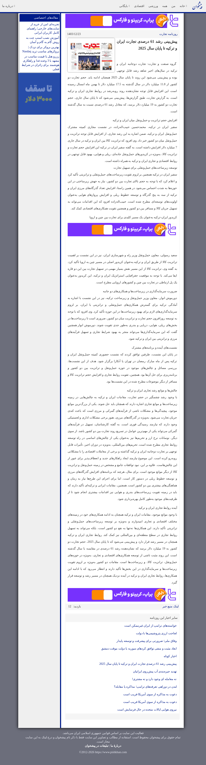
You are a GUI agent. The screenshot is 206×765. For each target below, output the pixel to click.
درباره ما (8, 6)
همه (164, 6)
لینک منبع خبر (171, 606)
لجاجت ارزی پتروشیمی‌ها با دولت (156, 633)
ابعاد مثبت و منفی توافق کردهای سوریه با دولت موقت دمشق (139, 648)
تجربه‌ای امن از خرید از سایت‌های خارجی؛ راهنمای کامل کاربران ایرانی (43, 28)
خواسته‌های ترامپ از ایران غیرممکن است (150, 625)
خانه (183, 6)
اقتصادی (139, 6)
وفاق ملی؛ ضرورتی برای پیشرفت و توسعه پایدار (146, 641)
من (173, 6)
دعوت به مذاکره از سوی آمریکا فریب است (150, 694)
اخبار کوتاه (170, 656)
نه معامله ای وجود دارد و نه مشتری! (154, 679)
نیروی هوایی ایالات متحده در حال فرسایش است (147, 709)
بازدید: (77, 606)
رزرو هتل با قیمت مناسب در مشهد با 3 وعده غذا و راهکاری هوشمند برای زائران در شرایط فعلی (40, 63)
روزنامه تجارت (168, 34)
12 (69, 606)
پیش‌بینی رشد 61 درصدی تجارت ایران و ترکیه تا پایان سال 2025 (138, 663)
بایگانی (124, 6)
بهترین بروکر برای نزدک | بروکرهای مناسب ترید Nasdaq (40, 49)
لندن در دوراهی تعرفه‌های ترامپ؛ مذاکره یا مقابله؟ (145, 686)
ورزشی (153, 6)
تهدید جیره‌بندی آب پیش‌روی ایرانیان (155, 671)
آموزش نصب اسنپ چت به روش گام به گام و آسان (42, 40)
